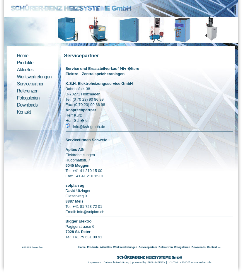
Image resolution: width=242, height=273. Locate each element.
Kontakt (24, 111)
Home (22, 55)
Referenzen (27, 90)
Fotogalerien (28, 97)
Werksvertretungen (34, 76)
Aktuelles (25, 69)
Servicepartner (30, 83)
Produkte (25, 62)
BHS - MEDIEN (156, 262)
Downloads (27, 104)
